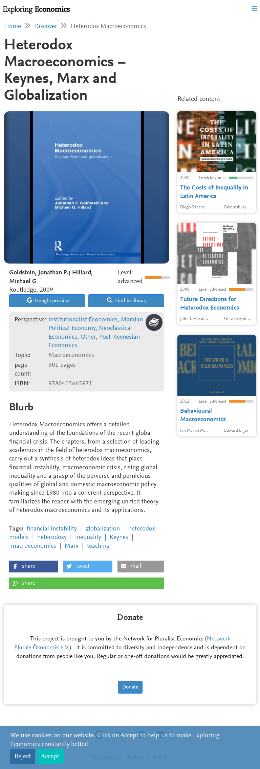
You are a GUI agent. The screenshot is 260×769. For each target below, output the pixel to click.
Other (88, 337)
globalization (102, 529)
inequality (88, 537)
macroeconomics (33, 546)
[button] (33, 566)
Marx (72, 546)
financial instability (52, 529)
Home (12, 26)
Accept (50, 756)
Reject (23, 756)
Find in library (127, 300)
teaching (98, 546)
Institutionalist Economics (82, 320)
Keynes (119, 537)
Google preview (48, 300)
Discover (45, 26)
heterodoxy (52, 537)
